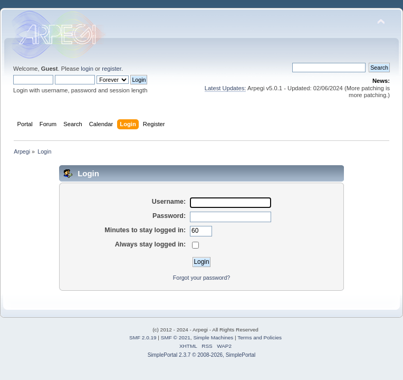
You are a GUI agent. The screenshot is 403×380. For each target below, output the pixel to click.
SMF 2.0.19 (143, 337)
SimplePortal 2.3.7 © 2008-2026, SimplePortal (202, 355)
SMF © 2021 (175, 337)
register (111, 68)
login (87, 68)
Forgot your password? (201, 277)
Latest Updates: (225, 88)
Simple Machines (213, 337)
